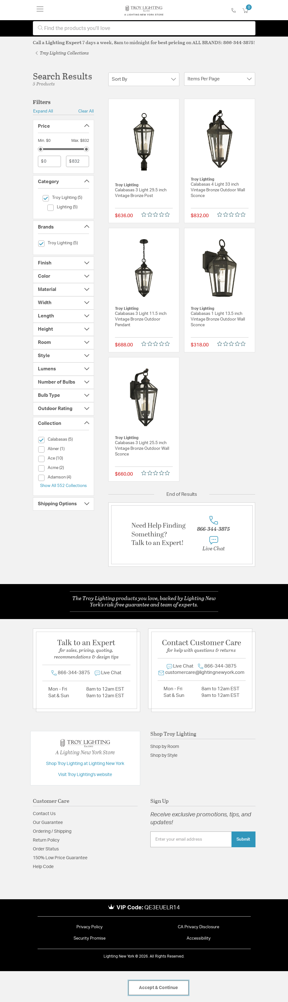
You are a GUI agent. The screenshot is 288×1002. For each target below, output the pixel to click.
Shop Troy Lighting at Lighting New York (85, 764)
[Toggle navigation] (40, 10)
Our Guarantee (48, 822)
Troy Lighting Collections (62, 52)
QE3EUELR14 (162, 908)
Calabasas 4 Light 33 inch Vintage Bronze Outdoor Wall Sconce (218, 190)
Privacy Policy (89, 927)
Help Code (43, 867)
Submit (243, 839)
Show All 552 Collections (63, 486)
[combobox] (144, 28)
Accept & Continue (158, 988)
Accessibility (199, 938)
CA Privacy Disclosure (198, 927)
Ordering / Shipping (52, 831)
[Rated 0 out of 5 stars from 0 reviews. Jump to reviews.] (157, 214)
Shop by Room (164, 746)
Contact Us (44, 814)
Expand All (43, 111)
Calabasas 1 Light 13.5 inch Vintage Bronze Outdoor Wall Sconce (218, 319)
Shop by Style (163, 755)
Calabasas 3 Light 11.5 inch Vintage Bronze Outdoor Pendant (140, 319)
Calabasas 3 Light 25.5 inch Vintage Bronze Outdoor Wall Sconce (142, 448)
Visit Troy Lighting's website (85, 775)
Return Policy (46, 840)
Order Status (46, 849)
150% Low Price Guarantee (60, 858)
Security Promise (89, 938)
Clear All (86, 111)
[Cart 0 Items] (249, 11)
